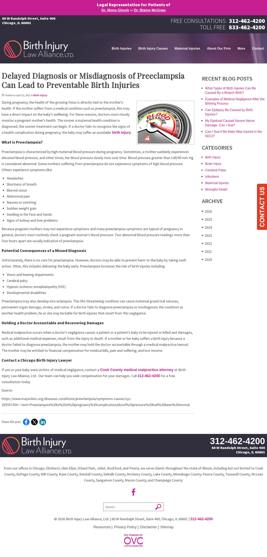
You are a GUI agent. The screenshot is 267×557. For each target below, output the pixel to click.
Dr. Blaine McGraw (150, 10)
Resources (102, 527)
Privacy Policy (125, 527)
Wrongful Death (216, 189)
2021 (207, 251)
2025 (207, 219)
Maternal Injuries (187, 48)
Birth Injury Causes (153, 48)
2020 (207, 259)
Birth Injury (40, 95)
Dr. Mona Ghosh (115, 10)
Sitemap (167, 527)
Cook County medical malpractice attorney (136, 370)
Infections (212, 176)
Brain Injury (213, 163)
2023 (207, 235)
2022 (207, 243)
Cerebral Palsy (215, 170)
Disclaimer (148, 527)
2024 (207, 227)
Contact (258, 48)
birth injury (121, 133)
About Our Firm (219, 48)
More (241, 48)
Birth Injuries (121, 48)
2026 (207, 211)
